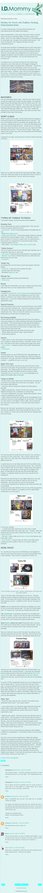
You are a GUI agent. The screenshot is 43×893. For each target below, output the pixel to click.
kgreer (7, 833)
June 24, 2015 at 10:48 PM (17, 833)
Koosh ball (5, 269)
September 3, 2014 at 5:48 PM (20, 796)
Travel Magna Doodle (16, 244)
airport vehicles (25, 536)
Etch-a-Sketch (28, 244)
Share (3, 760)
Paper (7, 233)
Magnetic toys (6, 255)
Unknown (8, 796)
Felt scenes (5, 254)
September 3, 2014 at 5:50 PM (20, 823)
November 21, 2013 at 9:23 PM (22, 770)
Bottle (7, 623)
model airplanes (6, 534)
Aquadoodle (5, 230)
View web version (22, 888)
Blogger (25, 891)
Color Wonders (6, 540)
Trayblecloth (8, 614)
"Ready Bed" (29, 675)
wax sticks (34, 532)
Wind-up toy (5, 280)
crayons (15, 233)
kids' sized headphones (21, 293)
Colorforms (5, 259)
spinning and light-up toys (16, 373)
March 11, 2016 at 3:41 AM (16, 847)
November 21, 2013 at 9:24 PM (22, 782)
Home (21, 884)
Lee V (7, 847)
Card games (5, 349)
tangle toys (11, 272)
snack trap (23, 360)
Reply (6, 776)
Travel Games (6, 345)
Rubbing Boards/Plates (9, 235)
